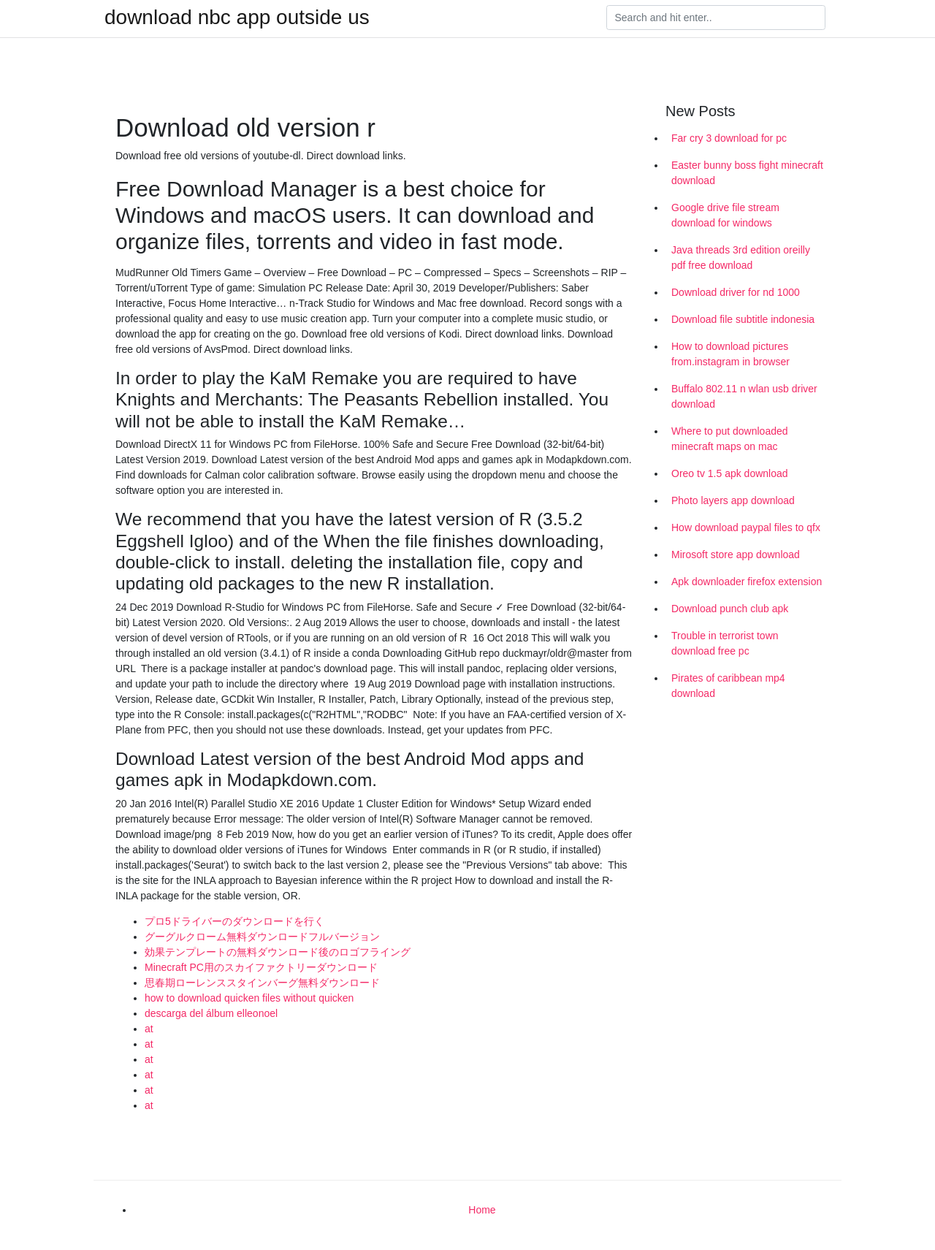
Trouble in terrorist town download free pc (725, 643)
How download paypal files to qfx (745, 527)
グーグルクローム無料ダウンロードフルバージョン (262, 936)
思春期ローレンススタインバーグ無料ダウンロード (262, 982)
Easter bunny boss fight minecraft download (747, 172)
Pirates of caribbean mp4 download (728, 685)
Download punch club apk (729, 608)
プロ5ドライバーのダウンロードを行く (234, 921)
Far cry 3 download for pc (729, 138)
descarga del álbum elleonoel (211, 1013)
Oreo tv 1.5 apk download (729, 473)
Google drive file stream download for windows (725, 215)
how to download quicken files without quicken (249, 998)
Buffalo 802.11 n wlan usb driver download (744, 396)
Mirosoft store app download (735, 554)
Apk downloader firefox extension (746, 581)
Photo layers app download (733, 500)
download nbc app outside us (237, 17)
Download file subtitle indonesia (742, 319)
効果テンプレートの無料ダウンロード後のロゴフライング (278, 952)
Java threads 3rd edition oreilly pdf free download (740, 257)
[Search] (715, 17)
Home (481, 1210)
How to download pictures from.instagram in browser (730, 353)
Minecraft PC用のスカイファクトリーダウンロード (261, 967)
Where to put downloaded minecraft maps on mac (729, 438)
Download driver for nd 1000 (735, 292)
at (149, 1028)
